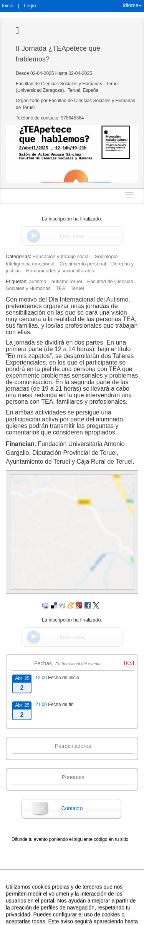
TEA (60, 288)
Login (30, 5)
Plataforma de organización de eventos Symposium (72, 918)
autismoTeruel (66, 281)
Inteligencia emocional (30, 264)
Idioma (132, 5)
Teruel (77, 288)
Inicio (7, 5)
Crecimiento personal (83, 264)
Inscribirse (72, 236)
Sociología (106, 256)
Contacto (72, 808)
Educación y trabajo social (61, 256)
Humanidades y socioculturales (60, 271)
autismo (37, 281)
